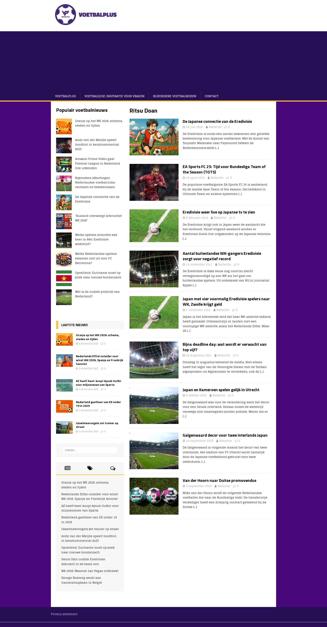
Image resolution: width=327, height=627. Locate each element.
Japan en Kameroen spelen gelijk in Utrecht (221, 389)
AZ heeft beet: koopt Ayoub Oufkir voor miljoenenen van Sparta (98, 383)
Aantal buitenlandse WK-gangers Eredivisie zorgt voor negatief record (222, 256)
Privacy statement (64, 614)
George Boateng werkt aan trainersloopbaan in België (81, 580)
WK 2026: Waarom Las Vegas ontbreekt (89, 570)
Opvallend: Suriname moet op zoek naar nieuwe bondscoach (98, 275)
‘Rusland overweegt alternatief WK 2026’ (98, 218)
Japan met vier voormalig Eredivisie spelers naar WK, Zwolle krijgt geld (226, 301)
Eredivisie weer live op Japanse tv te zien (219, 212)
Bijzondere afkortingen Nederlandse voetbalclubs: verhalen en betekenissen (95, 182)
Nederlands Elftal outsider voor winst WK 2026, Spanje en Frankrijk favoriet (99, 360)
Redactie (215, 127)
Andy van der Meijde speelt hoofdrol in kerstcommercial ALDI (97, 144)
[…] (217, 147)
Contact (212, 96)
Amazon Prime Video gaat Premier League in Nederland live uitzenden (97, 163)
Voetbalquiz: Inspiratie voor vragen (114, 96)
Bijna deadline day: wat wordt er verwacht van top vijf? (225, 347)
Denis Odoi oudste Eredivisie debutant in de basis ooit (83, 561)
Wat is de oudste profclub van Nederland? (97, 294)
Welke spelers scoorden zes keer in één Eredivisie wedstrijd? (96, 239)
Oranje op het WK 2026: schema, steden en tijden (99, 123)
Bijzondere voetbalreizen (174, 96)
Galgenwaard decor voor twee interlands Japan (225, 435)
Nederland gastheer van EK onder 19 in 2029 (98, 404)
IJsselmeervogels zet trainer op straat (97, 425)
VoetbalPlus (65, 96)
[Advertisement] (163, 60)
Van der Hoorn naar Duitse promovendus (219, 480)
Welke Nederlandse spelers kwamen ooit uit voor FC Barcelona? (96, 258)
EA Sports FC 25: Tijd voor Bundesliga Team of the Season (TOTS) (224, 169)
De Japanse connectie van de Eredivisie (217, 121)
